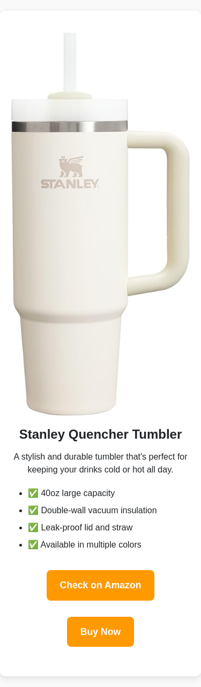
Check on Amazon (101, 585)
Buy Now (100, 631)
